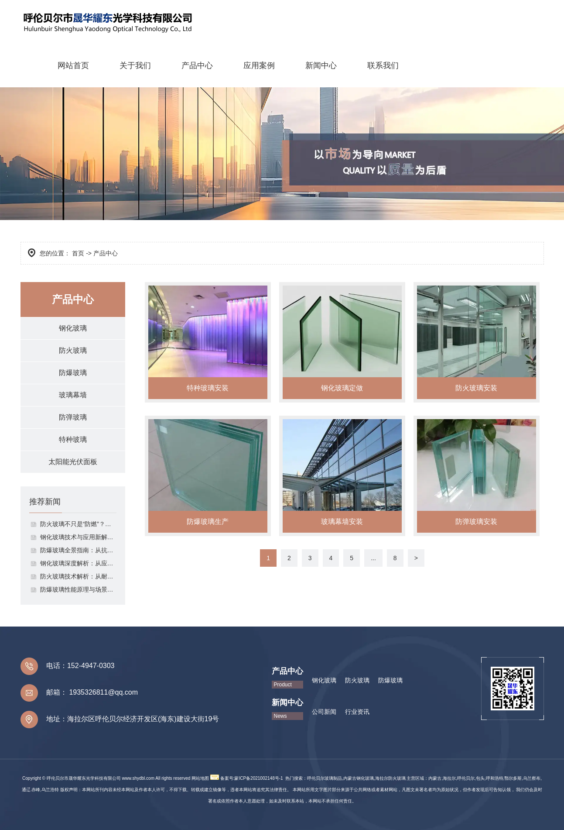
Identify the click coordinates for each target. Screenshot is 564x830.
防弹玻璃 (73, 417)
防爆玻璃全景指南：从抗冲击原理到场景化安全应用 (78, 550)
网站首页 (73, 65)
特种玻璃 (73, 439)
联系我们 (383, 65)
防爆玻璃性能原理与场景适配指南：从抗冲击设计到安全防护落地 (78, 589)
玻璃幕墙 (73, 395)
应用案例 (259, 65)
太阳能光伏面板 (72, 461)
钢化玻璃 (73, 328)
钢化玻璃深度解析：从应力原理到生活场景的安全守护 (78, 563)
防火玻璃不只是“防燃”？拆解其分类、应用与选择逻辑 (78, 523)
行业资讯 (357, 711)
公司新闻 (324, 711)
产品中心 (197, 65)
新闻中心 (321, 65)
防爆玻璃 (73, 372)
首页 (78, 253)
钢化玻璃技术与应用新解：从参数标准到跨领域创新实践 (78, 537)
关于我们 (135, 65)
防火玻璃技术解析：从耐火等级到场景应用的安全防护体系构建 (78, 576)
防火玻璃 (73, 350)
